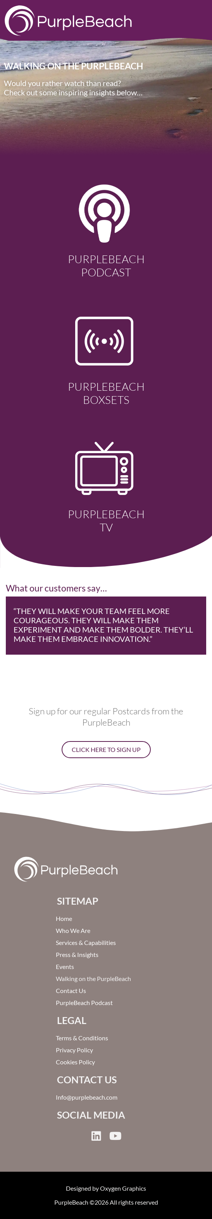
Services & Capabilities (86, 942)
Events (65, 966)
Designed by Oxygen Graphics (106, 1188)
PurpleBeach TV (106, 520)
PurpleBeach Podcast (106, 265)
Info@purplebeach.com (86, 1097)
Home (64, 918)
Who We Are (73, 930)
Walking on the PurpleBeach (93, 978)
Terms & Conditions (82, 1037)
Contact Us (71, 990)
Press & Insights (77, 954)
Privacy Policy (74, 1049)
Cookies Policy (75, 1062)
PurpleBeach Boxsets (106, 393)
